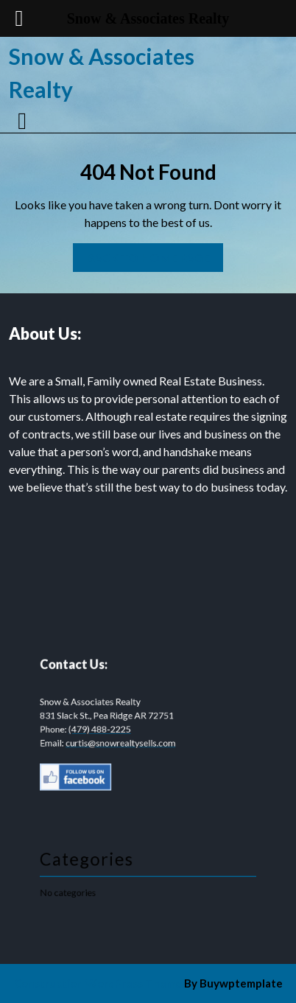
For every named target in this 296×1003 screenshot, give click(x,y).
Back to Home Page (141, 254)
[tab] (23, 121)
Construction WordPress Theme (98, 983)
